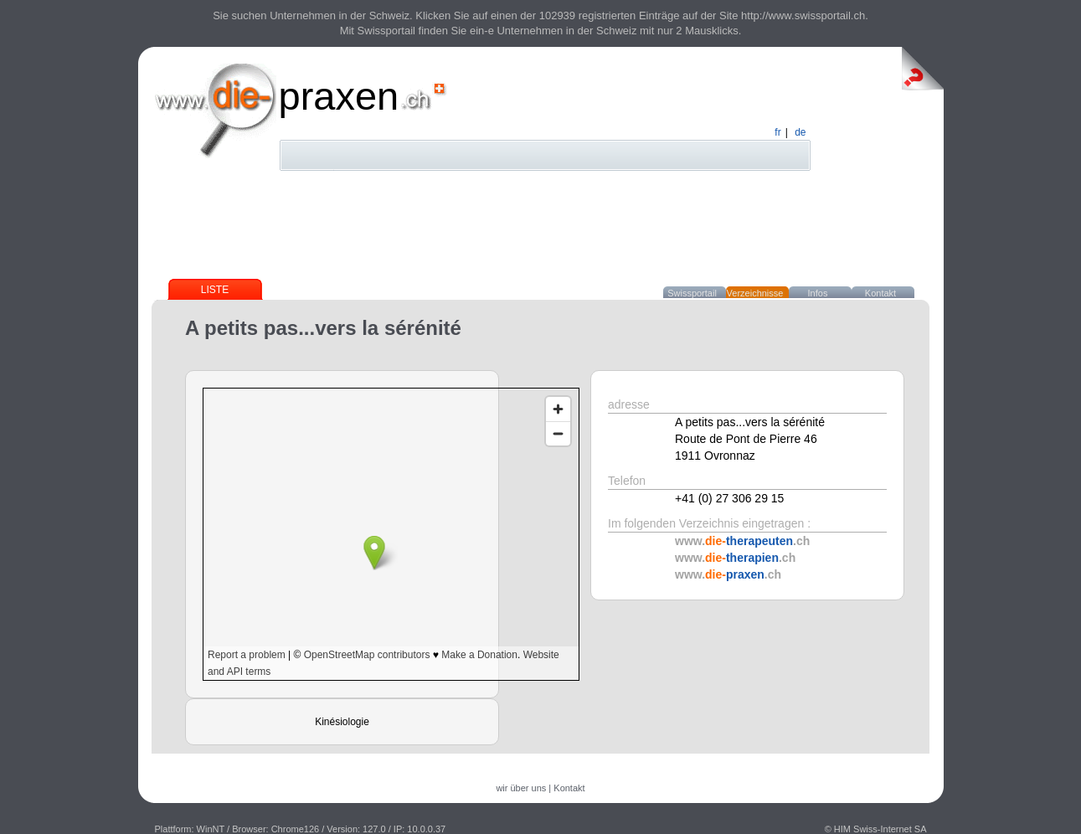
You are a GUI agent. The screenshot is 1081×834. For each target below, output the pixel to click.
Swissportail (692, 293)
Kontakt (880, 293)
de (800, 132)
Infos (818, 293)
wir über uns (521, 788)
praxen (339, 96)
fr (777, 132)
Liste (215, 290)
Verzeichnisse (755, 293)
